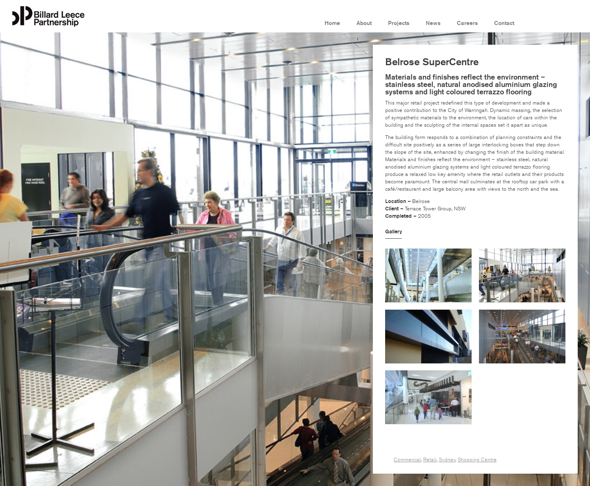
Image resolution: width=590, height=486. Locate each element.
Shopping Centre (477, 459)
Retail (429, 459)
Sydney (447, 459)
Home (332, 23)
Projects (398, 23)
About (364, 23)
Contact (504, 23)
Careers (467, 23)
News (433, 23)
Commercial (407, 459)
